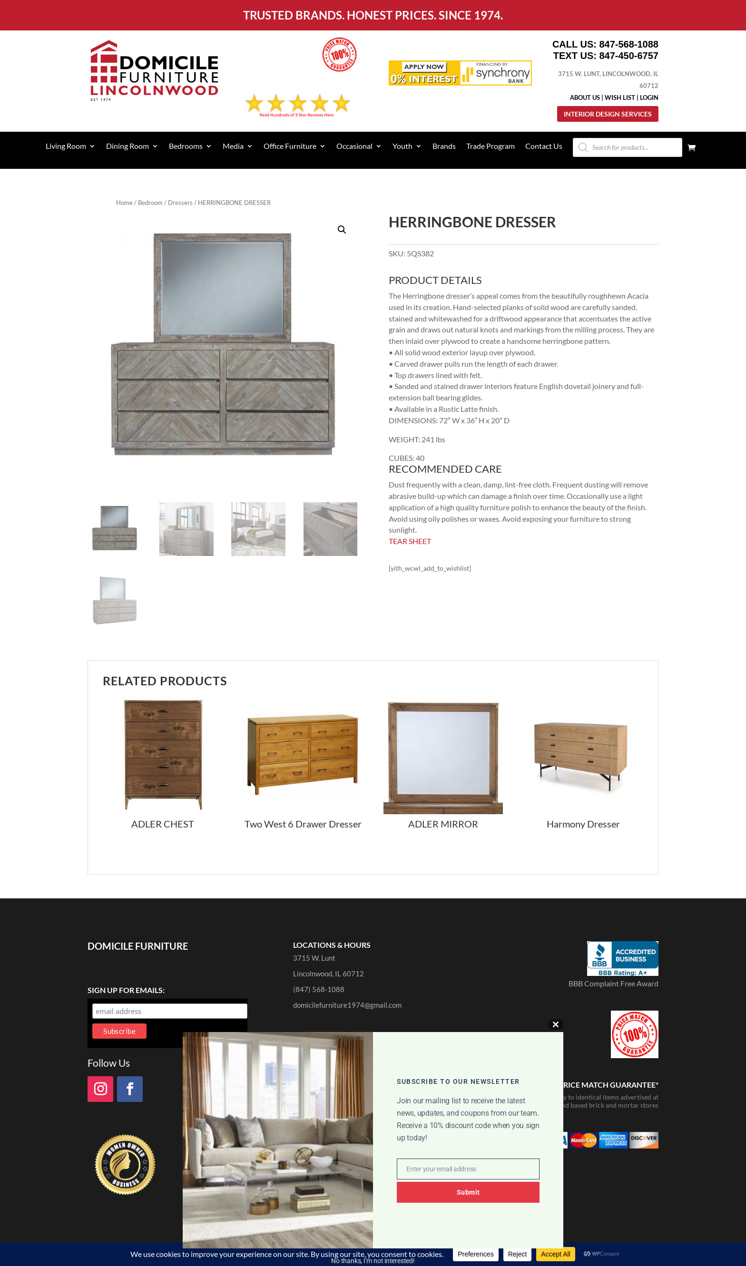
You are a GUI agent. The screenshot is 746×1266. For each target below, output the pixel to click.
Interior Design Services (608, 114)
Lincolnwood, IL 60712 (328, 973)
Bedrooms (186, 146)
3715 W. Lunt (314, 958)
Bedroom (150, 202)
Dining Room (127, 146)
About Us (585, 97)
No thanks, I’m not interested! (372, 1261)
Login (649, 97)
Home (124, 202)
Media (233, 146)
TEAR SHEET (410, 540)
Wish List (620, 97)
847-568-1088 (628, 44)
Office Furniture (290, 146)
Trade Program (490, 146)
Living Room (66, 146)
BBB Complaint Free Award (613, 983)
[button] (342, 229)
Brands (444, 146)
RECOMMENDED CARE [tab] (445, 469)
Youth (402, 146)
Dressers (180, 202)
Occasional (354, 146)
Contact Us (543, 146)
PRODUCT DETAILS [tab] (435, 280)
